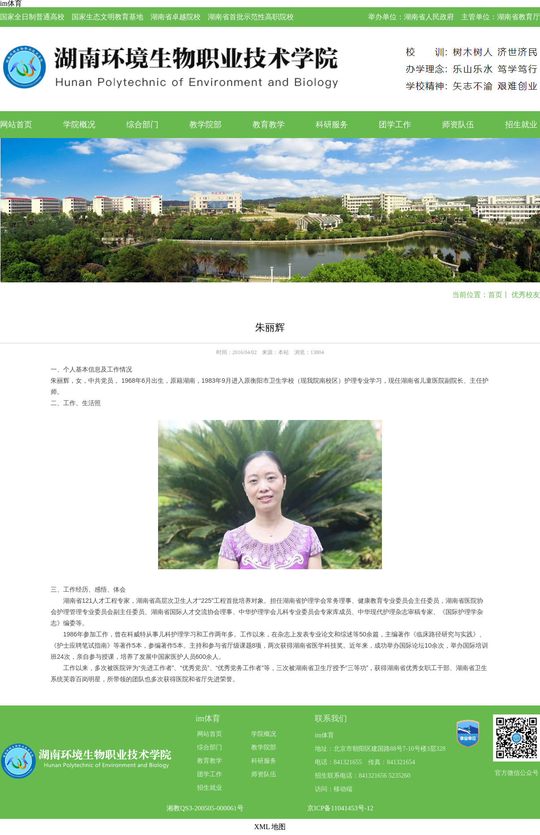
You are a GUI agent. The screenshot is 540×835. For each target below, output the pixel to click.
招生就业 (521, 124)
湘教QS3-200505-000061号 (205, 808)
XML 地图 (270, 827)
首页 (495, 295)
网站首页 (16, 124)
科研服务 (332, 124)
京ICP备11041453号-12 (340, 808)
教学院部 (205, 124)
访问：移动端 (333, 789)
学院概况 (79, 124)
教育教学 (269, 124)
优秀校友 (525, 295)
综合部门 (142, 124)
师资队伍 (458, 124)
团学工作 (395, 124)
